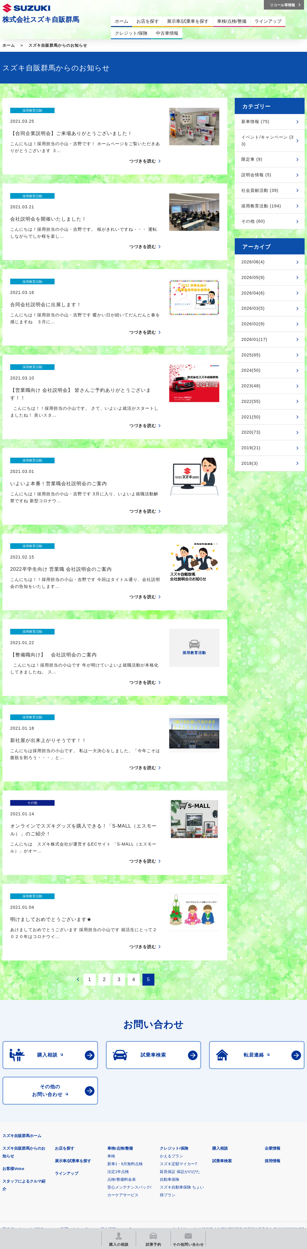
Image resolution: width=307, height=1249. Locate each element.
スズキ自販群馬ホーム (21, 1031)
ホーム (8, 45)
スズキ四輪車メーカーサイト (33, 1154)
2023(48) (251, 385)
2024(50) (251, 370)
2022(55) (251, 401)
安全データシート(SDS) (23, 1124)
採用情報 (272, 1056)
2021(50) (251, 417)
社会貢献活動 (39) (260, 190)
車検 (111, 1051)
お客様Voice (13, 1064)
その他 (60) (253, 221)
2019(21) (251, 447)
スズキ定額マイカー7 (178, 1059)
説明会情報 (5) (256, 174)
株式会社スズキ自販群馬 (40, 19)
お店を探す (64, 1043)
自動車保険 (169, 1074)
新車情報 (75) (255, 121)
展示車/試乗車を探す (73, 1056)
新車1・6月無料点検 (125, 1059)
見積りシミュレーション (108, 1154)
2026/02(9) (253, 323)
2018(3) (249, 463)
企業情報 (272, 1043)
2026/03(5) (253, 308)
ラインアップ (66, 1068)
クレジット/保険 (174, 1043)
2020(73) (251, 432)
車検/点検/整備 (120, 1043)
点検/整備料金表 (121, 1074)
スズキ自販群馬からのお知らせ (57, 45)
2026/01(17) (254, 339)
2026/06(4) (253, 261)
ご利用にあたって (72, 1124)
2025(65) (251, 355)
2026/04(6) (253, 293)
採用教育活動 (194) (261, 206)
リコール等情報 (257, 1154)
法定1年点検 (118, 1067)
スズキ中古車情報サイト (33, 1184)
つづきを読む (142, 150)
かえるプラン (171, 1051)
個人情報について (116, 1124)
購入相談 (220, 1043)
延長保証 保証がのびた (180, 1067)
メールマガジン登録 (183, 1154)
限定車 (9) (251, 159)
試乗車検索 (222, 1056)
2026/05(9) (253, 277)
